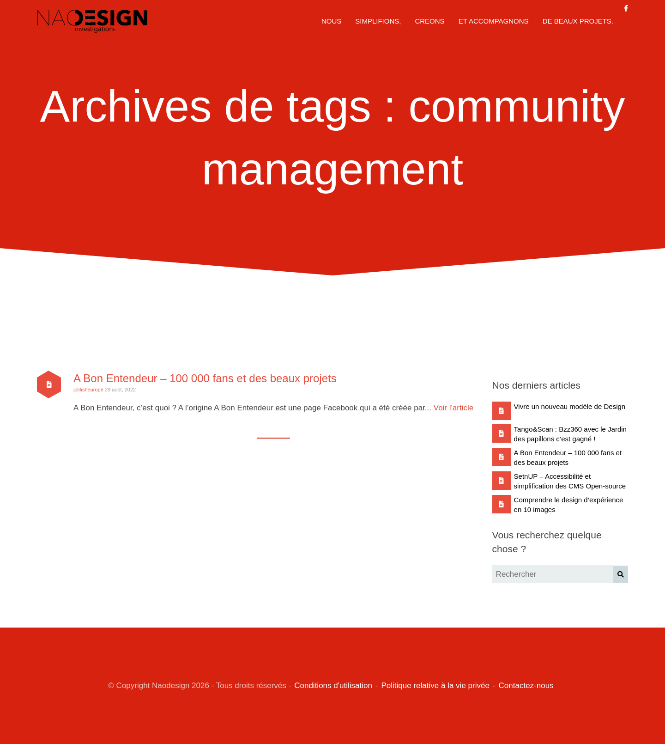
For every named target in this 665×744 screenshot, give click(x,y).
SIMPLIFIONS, (378, 21)
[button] (620, 574)
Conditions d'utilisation (333, 685)
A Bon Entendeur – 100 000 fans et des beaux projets (205, 378)
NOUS (331, 21)
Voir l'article (453, 407)
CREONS (429, 21)
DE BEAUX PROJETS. (578, 21)
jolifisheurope (88, 389)
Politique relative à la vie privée (435, 685)
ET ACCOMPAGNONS (494, 21)
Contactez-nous (526, 685)
